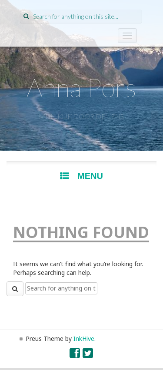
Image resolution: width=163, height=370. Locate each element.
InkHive (83, 338)
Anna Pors (81, 87)
